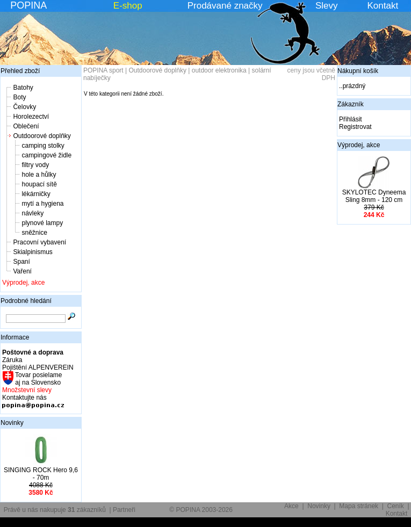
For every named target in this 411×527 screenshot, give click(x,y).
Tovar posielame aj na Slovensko (37, 378)
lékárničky (35, 194)
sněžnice (34, 232)
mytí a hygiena (42, 203)
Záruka (12, 360)
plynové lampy (42, 223)
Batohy (23, 87)
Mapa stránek (358, 506)
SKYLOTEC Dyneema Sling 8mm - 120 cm (374, 196)
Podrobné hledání (26, 301)
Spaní (21, 261)
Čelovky (24, 107)
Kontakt (383, 6)
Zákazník (350, 104)
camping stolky (42, 145)
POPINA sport (103, 70)
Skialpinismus (32, 252)
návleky (32, 213)
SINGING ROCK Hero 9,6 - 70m (41, 473)
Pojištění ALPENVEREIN (38, 367)
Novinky (12, 423)
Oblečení (26, 126)
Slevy (326, 6)
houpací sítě (38, 184)
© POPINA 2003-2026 (201, 510)
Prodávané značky (225, 6)
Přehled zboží (20, 71)
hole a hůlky (38, 174)
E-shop (127, 6)
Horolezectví (31, 116)
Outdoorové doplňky (41, 136)
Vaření (22, 271)
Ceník (395, 506)
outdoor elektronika (219, 70)
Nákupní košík (357, 71)
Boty (19, 97)
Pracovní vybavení (39, 242)
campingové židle (46, 155)
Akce (291, 506)
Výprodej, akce (23, 282)
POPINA (28, 5)
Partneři (124, 510)
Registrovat (355, 127)
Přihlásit (350, 119)
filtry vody (35, 165)
